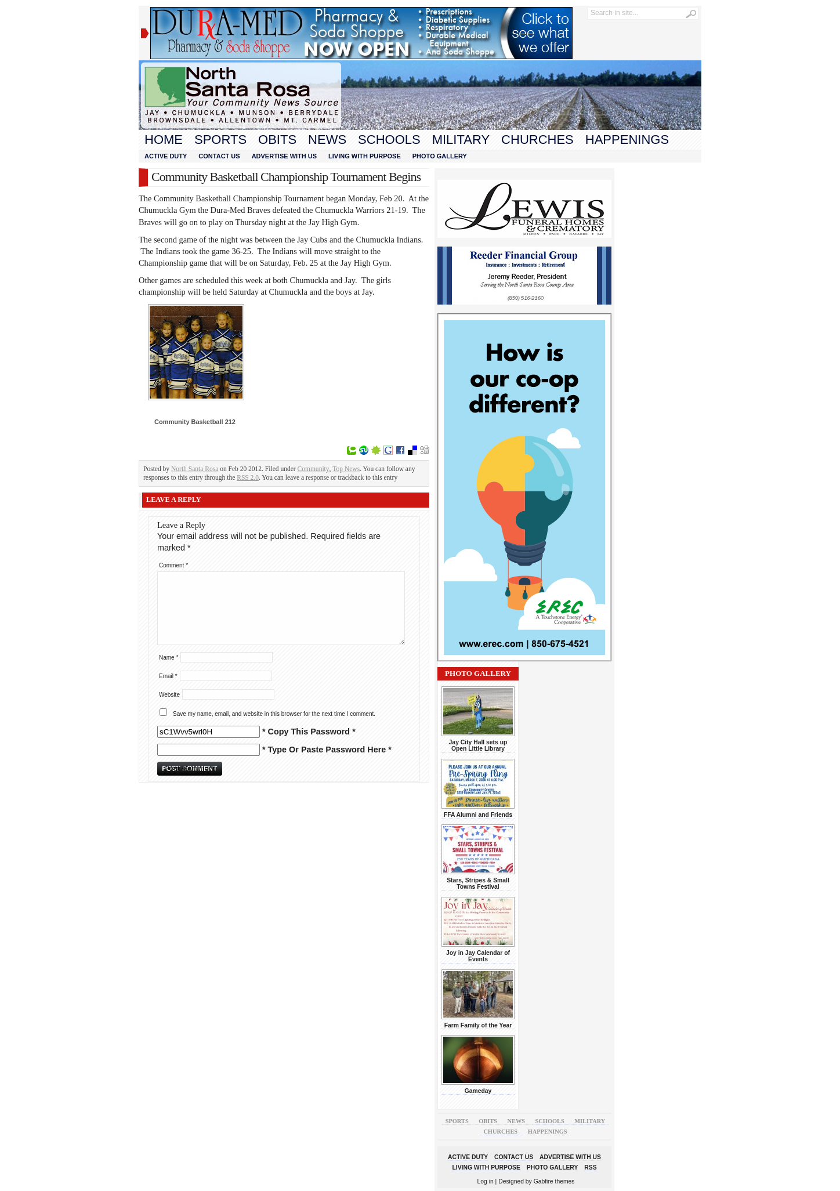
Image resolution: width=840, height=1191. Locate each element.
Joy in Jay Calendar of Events (478, 956)
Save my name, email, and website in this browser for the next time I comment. (274, 714)
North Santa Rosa (194, 468)
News (327, 139)
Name (168, 657)
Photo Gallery (439, 156)
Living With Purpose (364, 156)
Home (163, 139)
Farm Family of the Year (478, 1025)
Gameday (478, 1091)
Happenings (627, 139)
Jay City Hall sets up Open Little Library (478, 745)
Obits (277, 139)
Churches (537, 139)
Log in (485, 1181)
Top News (346, 468)
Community (314, 468)
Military (461, 139)
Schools (389, 139)
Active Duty (165, 156)
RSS (590, 1167)
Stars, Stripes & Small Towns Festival (478, 883)
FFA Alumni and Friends (478, 815)
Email (168, 676)
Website (169, 695)
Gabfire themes (554, 1181)
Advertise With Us (284, 156)
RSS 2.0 (248, 477)
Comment (173, 565)
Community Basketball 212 (195, 421)
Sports (220, 139)
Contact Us (219, 156)
